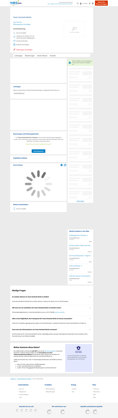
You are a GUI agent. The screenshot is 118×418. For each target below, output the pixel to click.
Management (22, 391)
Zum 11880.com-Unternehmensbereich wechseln (60, 4)
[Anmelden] (84, 3)
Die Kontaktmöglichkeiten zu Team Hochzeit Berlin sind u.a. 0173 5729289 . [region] (38, 312)
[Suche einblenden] (78, 3)
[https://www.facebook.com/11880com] (17, 411)
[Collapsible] (90, 296)
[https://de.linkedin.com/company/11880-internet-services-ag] (35, 411)
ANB (94, 397)
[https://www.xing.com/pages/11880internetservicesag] (31, 411)
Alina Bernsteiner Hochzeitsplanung (80, 276)
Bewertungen (30, 55)
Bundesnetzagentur (50, 351)
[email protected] (59, 312)
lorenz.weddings (74, 266)
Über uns (21, 389)
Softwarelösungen (50, 391)
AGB (94, 394)
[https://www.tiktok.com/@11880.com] (22, 411)
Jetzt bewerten (38, 151)
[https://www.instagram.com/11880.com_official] (26, 411)
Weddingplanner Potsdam (77, 235)
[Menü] (93, 3)
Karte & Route (42, 55)
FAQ (73, 391)
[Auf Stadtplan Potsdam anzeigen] (65, 165)
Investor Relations (24, 394)
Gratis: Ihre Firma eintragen (101, 3)
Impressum (96, 389)
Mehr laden (80, 201)
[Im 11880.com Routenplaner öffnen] (61, 164)
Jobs (20, 397)
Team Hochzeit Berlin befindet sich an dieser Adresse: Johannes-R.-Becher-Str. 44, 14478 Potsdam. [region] (40, 301)
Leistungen (18, 55)
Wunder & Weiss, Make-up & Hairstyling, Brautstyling (80, 245)
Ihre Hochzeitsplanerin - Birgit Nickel (80, 256)
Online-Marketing (50, 389)
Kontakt (53, 55)
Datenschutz (96, 391)
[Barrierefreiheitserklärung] (90, 3)
